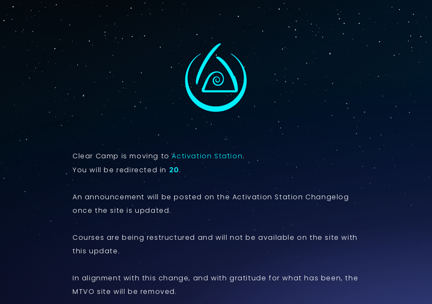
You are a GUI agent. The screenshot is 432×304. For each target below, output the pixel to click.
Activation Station (207, 156)
